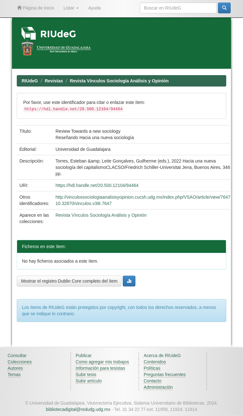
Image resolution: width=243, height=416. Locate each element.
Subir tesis (86, 374)
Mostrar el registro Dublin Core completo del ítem (69, 281)
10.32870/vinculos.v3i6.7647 (83, 203)
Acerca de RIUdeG (162, 355)
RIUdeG (30, 80)
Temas (14, 374)
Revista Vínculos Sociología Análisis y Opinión (119, 80)
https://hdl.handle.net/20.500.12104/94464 (96, 185)
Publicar (84, 355)
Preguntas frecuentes (165, 374)
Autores (15, 368)
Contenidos (155, 361)
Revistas (54, 80)
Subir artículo (89, 380)
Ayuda (94, 7)
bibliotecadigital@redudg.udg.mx (78, 409)
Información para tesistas (100, 368)
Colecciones (20, 361)
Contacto (152, 380)
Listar (71, 7)
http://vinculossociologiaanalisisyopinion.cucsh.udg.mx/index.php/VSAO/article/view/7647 (142, 197)
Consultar (17, 355)
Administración (158, 387)
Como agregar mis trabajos (102, 361)
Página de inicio (35, 7)
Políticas (152, 368)
